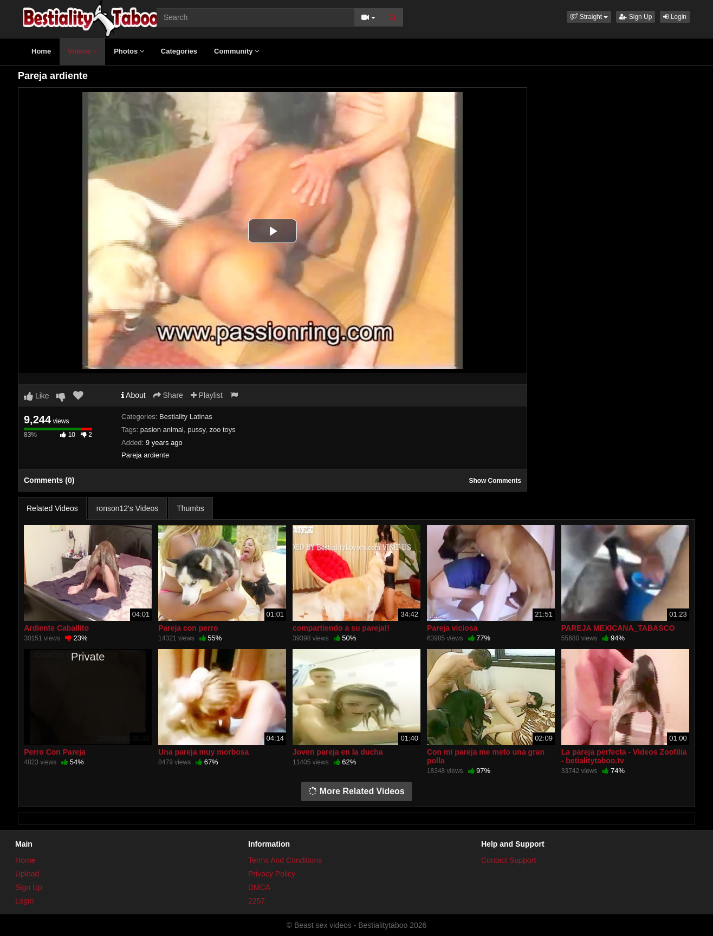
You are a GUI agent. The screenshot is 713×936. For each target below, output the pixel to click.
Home (41, 51)
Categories (179, 51)
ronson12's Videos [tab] (127, 508)
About (133, 395)
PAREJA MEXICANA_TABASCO (618, 628)
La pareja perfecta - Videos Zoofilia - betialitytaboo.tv (624, 756)
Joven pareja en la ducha (338, 752)
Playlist (207, 395)
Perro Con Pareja (55, 752)
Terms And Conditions (285, 860)
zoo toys (222, 430)
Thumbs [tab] (190, 508)
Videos (82, 51)
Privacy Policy (271, 873)
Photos (129, 51)
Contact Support (508, 860)
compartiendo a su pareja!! (341, 628)
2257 (256, 900)
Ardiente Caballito (56, 628)
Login (674, 17)
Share (168, 395)
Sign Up (635, 17)
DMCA (259, 887)
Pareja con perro (188, 628)
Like (36, 395)
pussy (196, 430)
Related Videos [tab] (52, 508)
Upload (27, 873)
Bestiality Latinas (185, 417)
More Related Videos (356, 791)
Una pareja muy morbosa (203, 752)
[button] (589, 17)
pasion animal (162, 430)
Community (236, 51)
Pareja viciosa (452, 628)
